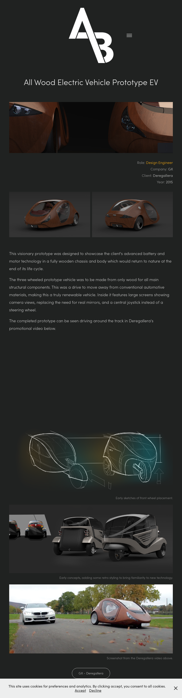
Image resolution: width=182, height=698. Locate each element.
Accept (80, 690)
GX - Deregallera (91, 673)
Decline (95, 690)
